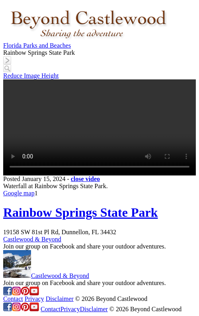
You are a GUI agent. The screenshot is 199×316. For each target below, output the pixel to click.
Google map (19, 193)
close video (85, 178)
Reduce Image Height (31, 75)
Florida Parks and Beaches (37, 45)
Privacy (34, 298)
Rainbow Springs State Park (80, 212)
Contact (13, 298)
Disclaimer (60, 298)
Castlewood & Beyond (32, 239)
